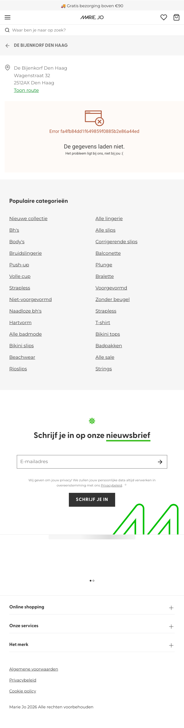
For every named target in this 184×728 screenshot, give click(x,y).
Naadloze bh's (25, 311)
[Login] (163, 17)
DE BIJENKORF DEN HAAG (36, 46)
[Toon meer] (125, 485)
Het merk (92, 645)
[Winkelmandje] (176, 17)
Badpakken (108, 346)
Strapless (19, 288)
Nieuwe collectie (28, 219)
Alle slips (105, 230)
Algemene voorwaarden (33, 669)
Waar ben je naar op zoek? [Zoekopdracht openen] (35, 30)
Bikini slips (21, 346)
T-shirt (102, 323)
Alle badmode (25, 334)
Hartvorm (20, 323)
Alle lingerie (109, 219)
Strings (103, 369)
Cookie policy (22, 691)
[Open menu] (7, 17)
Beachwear (22, 357)
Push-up (19, 265)
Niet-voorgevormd (30, 299)
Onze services (92, 626)
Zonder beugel (112, 299)
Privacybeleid (111, 485)
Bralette (104, 276)
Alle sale (104, 357)
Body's (17, 242)
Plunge (103, 265)
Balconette (108, 253)
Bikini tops (107, 334)
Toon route (26, 90)
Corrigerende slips (116, 242)
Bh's (14, 230)
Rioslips (18, 369)
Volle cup (19, 276)
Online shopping (92, 607)
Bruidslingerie (25, 253)
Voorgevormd (111, 288)
